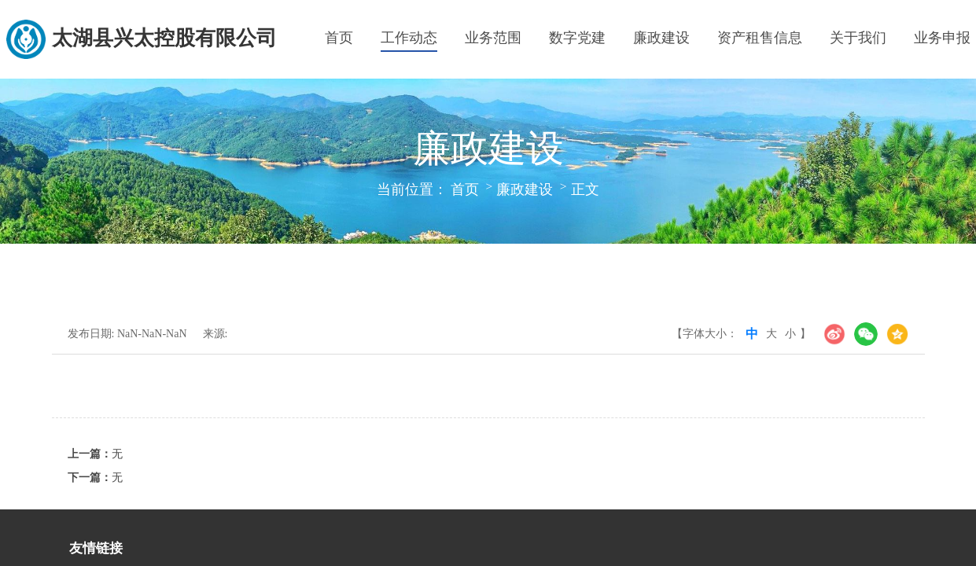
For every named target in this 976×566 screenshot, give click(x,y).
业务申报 (942, 38)
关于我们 (858, 38)
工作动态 (409, 38)
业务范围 (493, 38)
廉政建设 (661, 38)
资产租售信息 (759, 38)
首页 (339, 38)
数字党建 (577, 38)
